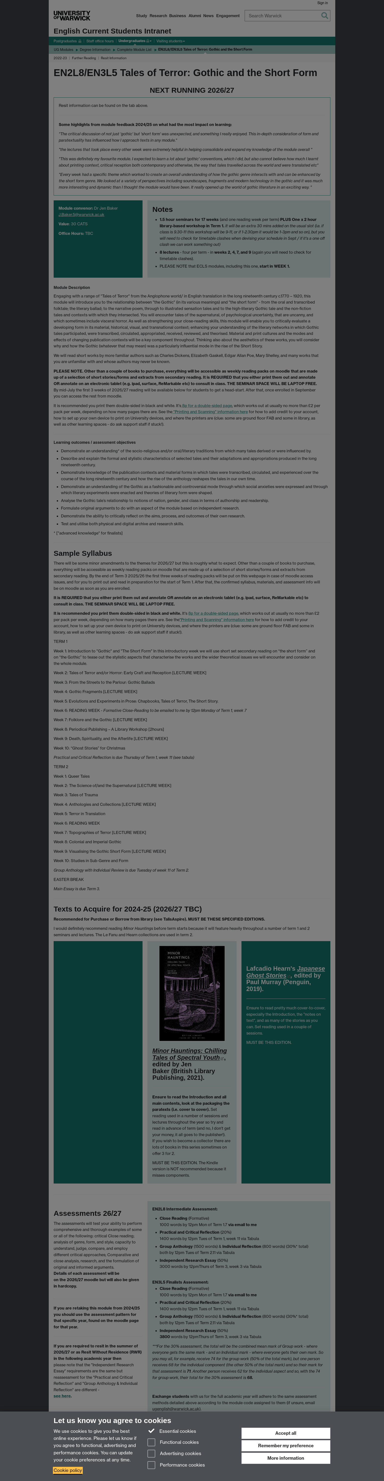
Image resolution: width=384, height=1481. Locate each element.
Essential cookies (171, 1431)
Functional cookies (173, 1442)
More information (285, 1458)
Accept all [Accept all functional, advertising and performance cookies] (285, 1433)
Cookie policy (68, 1470)
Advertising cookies (174, 1453)
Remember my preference (286, 1445)
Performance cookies (176, 1465)
